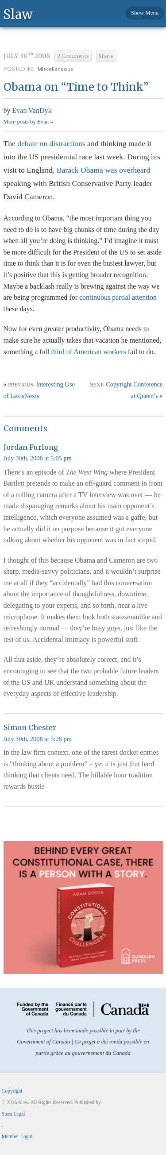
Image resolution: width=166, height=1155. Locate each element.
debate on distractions (51, 143)
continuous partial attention (118, 297)
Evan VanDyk (32, 110)
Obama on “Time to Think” (76, 87)
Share (106, 56)
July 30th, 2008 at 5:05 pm (38, 458)
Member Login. (18, 1136)
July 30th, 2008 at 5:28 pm (38, 738)
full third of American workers (82, 351)
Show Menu (144, 13)
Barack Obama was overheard (102, 170)
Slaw (18, 14)
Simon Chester (30, 727)
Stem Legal (13, 1113)
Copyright (12, 1090)
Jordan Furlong (31, 447)
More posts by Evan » (28, 122)
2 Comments (73, 56)
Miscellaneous (55, 69)
